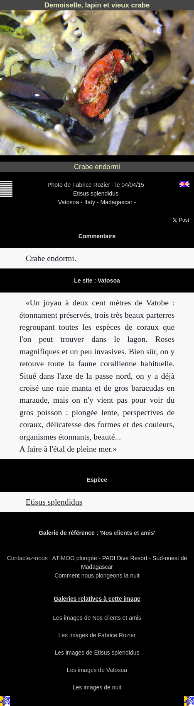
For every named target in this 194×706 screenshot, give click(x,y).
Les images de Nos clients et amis (97, 617)
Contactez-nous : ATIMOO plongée (53, 558)
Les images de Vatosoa (97, 670)
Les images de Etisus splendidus (97, 652)
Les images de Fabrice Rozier (97, 635)
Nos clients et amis (127, 533)
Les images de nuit (97, 687)
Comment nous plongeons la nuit (97, 575)
